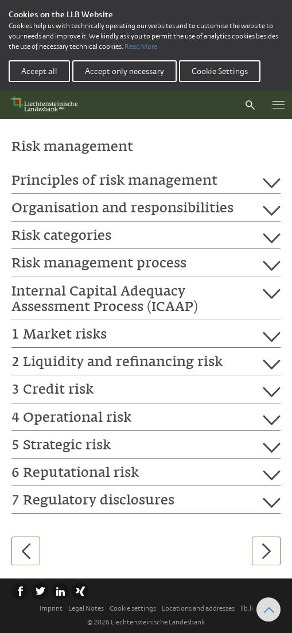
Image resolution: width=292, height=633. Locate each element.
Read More (140, 46)
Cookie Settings (220, 71)
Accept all (39, 71)
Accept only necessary (124, 71)
